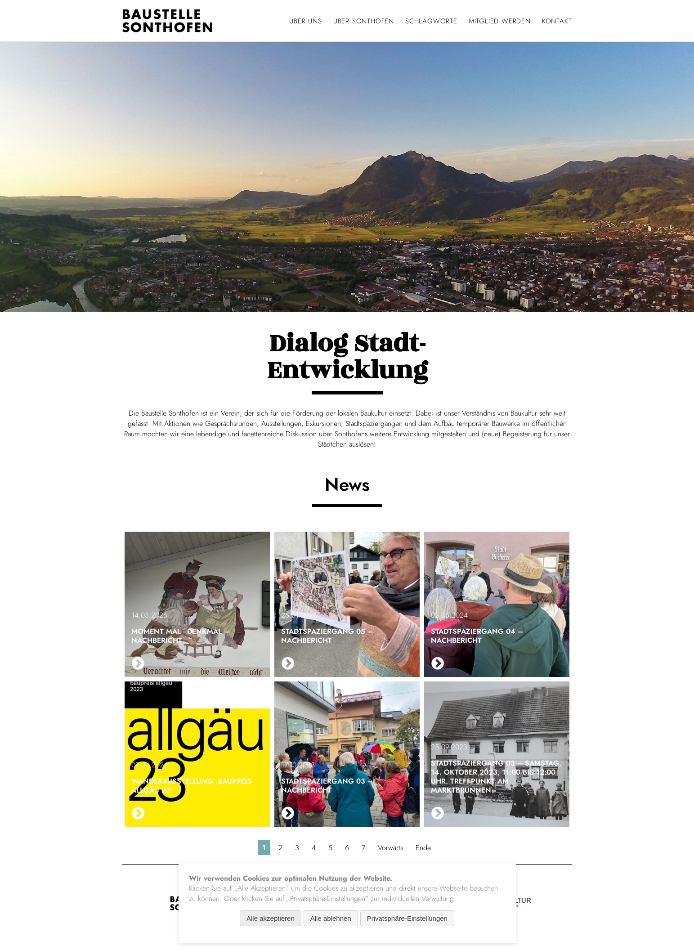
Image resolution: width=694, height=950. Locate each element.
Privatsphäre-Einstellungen (407, 918)
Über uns (305, 21)
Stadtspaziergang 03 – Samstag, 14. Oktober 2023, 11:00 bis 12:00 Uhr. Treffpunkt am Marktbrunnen (496, 776)
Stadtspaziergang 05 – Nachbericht (327, 635)
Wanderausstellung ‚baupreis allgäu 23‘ (191, 785)
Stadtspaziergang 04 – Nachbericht (477, 635)
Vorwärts (390, 847)
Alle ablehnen (330, 918)
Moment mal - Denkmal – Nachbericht (180, 635)
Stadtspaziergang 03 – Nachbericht (327, 785)
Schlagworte (431, 21)
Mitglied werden (500, 21)
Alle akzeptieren (270, 918)
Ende (423, 847)
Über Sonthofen (363, 21)
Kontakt (557, 21)
